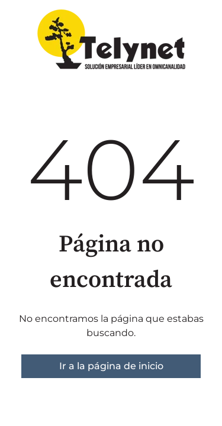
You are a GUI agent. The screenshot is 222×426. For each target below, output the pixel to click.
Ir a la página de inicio (111, 366)
